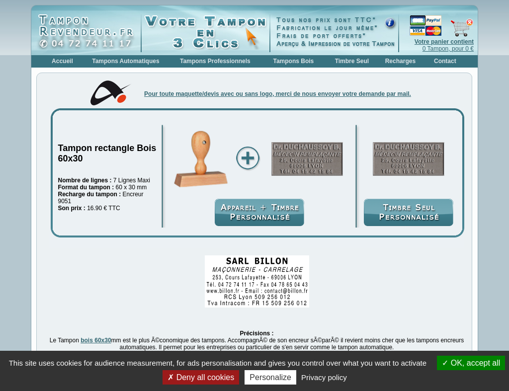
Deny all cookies (201, 377)
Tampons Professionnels (215, 61)
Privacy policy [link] (324, 377)
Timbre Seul (352, 61)
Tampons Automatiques (125, 61)
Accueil (62, 61)
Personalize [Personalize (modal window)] (270, 377)
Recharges (400, 61)
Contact (445, 61)
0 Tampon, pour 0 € (444, 45)
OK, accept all (471, 363)
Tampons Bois (293, 61)
